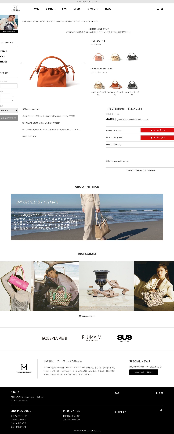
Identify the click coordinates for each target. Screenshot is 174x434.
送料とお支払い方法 (18, 423)
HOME (36, 10)
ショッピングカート (18, 420)
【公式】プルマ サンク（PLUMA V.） (62, 21)
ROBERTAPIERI (22, 397)
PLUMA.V (19, 401)
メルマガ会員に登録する (143, 372)
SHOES (77, 10)
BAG (64, 10)
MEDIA (3, 51)
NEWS (108, 10)
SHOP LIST (93, 10)
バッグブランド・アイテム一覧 (38, 21)
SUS (41, 397)
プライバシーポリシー (71, 420)
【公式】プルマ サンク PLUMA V (86, 21)
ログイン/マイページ (19, 416)
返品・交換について (18, 427)
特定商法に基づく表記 (71, 416)
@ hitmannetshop (87, 316)
